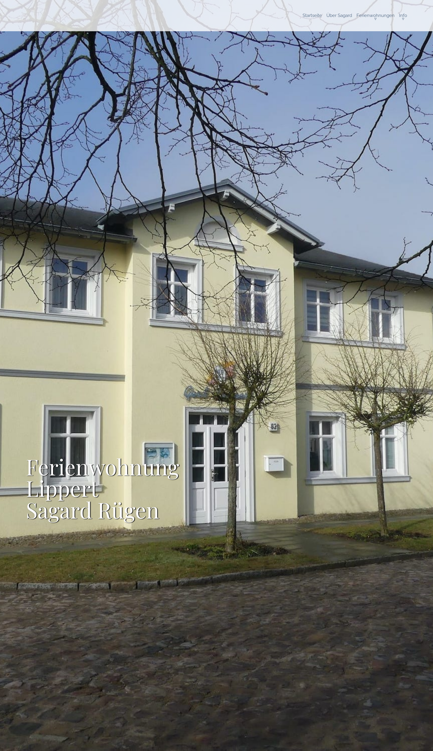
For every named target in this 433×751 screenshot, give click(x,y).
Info (403, 15)
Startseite (312, 15)
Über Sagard (339, 15)
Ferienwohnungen (375, 15)
